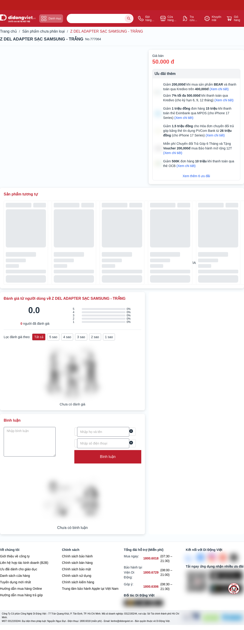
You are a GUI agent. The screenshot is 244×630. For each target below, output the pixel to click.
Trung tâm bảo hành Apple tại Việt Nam (90, 589)
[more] (233, 588)
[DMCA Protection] (210, 618)
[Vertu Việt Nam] (153, 603)
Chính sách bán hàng (77, 563)
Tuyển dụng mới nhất (15, 582)
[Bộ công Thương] (231, 618)
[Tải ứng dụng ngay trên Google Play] (227, 589)
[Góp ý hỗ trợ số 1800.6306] (151, 587)
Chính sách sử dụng (76, 576)
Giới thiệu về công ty (15, 556)
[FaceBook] (200, 558)
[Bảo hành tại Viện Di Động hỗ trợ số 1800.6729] (151, 573)
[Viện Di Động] (133, 603)
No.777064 (93, 39)
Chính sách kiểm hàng (78, 582)
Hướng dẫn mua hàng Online (21, 589)
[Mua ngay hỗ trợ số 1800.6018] (151, 559)
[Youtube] (222, 558)
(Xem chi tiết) (219, 89)
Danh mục (51, 18)
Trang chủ (8, 31)
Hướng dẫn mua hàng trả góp (21, 595)
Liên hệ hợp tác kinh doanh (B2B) (24, 563)
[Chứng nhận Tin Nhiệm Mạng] (191, 618)
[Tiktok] (234, 558)
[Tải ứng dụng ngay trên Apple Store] (227, 576)
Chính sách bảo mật (76, 569)
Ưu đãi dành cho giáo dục (18, 569)
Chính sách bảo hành (77, 556)
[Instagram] (211, 558)
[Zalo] (189, 558)
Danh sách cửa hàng (15, 576)
